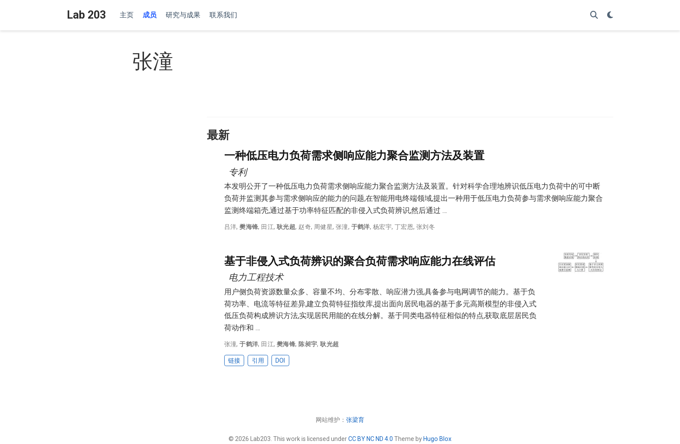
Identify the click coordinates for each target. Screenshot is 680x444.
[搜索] (594, 15)
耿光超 (286, 226)
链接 (234, 360)
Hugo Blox (437, 438)
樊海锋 (248, 226)
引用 (258, 360)
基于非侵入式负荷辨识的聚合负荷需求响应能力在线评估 (359, 260)
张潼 (342, 226)
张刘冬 (425, 226)
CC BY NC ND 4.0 (370, 438)
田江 (267, 226)
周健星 (323, 226)
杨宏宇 (382, 226)
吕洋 (230, 226)
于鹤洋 (360, 226)
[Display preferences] (610, 15)
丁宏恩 (404, 226)
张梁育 (355, 419)
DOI (280, 360)
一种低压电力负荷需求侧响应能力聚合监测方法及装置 (354, 155)
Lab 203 (86, 15)
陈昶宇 (307, 344)
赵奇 (304, 226)
